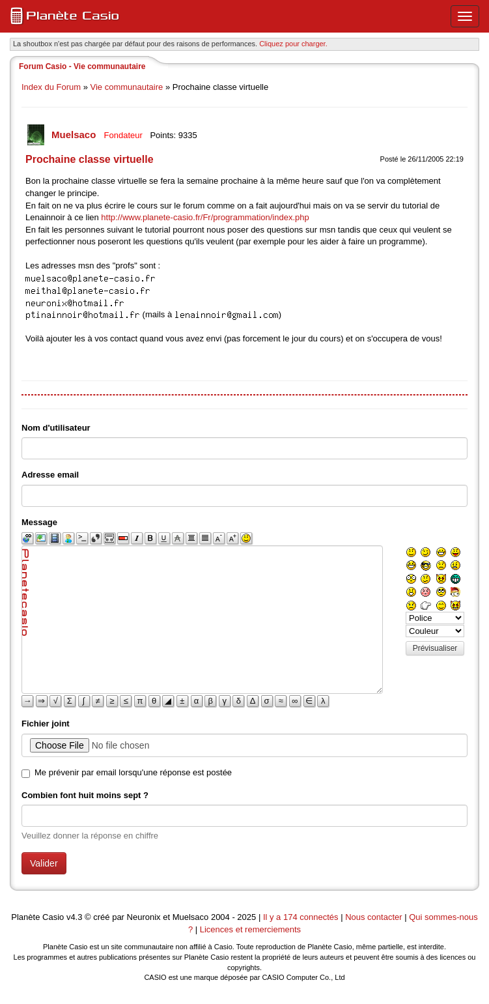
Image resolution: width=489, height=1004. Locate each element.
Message (39, 522)
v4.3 (74, 917)
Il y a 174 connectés (302, 917)
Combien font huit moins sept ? (84, 795)
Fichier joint (45, 723)
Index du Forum (51, 87)
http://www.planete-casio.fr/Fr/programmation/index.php (205, 217)
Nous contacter (373, 917)
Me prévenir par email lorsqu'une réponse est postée (133, 772)
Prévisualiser (435, 648)
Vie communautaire (127, 87)
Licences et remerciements (250, 929)
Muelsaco (75, 134)
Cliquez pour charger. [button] (293, 44)
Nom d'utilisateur (56, 428)
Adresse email (50, 475)
